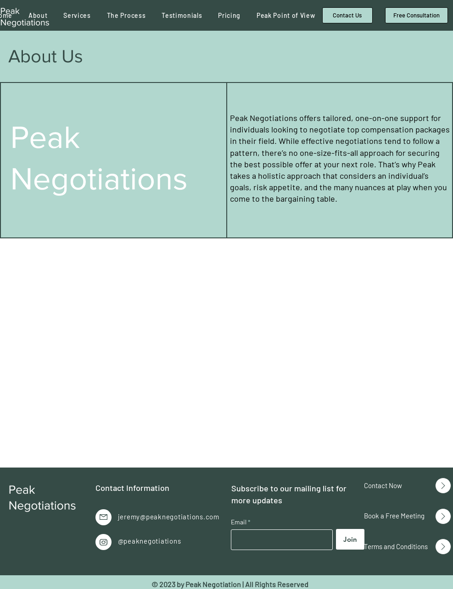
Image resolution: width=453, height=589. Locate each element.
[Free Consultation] (416, 15)
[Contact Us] (347, 15)
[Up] (443, 486)
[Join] (350, 539)
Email (239, 522)
